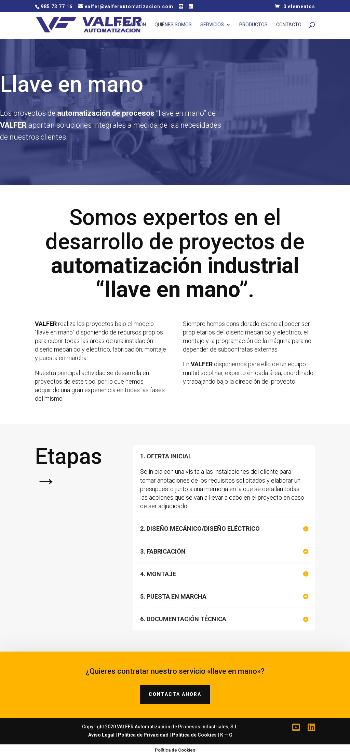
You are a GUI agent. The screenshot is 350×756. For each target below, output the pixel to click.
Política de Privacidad (143, 735)
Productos (253, 24)
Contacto (288, 24)
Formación (132, 24)
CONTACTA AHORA (175, 694)
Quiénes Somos (173, 24)
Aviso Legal (101, 735)
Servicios (212, 24)
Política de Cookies (194, 735)
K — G (226, 735)
